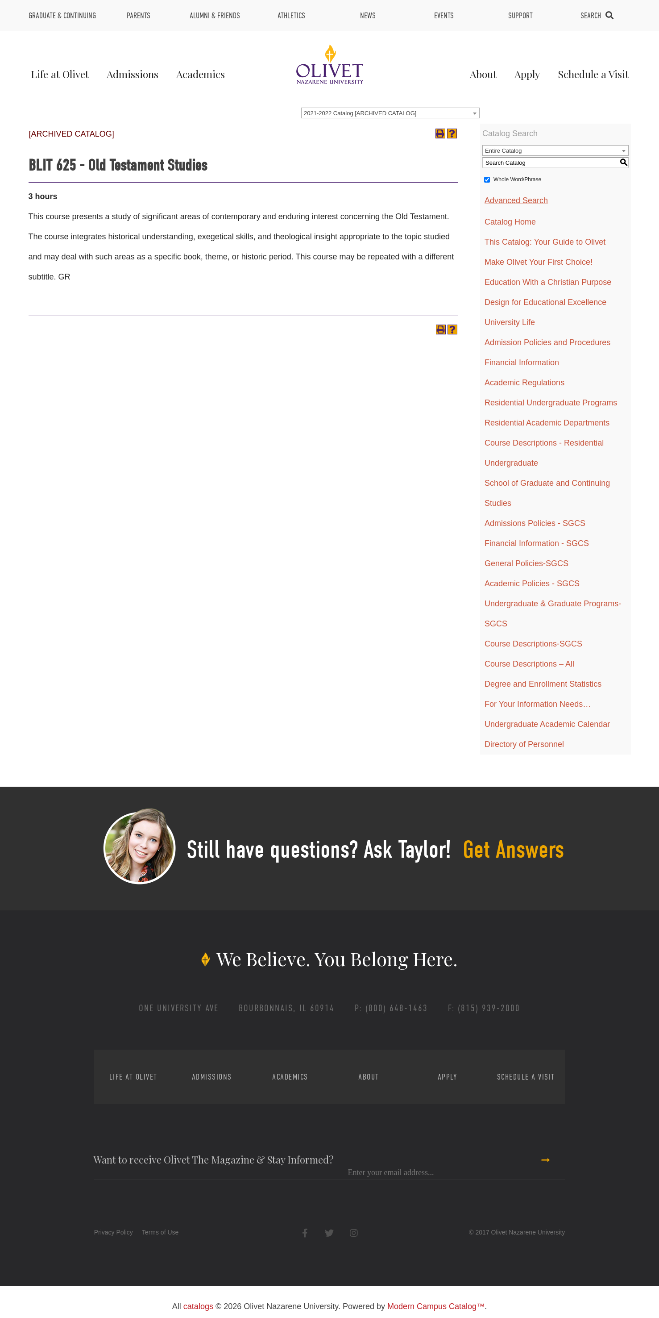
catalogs (198, 1306)
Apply (527, 74)
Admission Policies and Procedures (547, 342)
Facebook (305, 1233)
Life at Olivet (60, 74)
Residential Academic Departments (547, 422)
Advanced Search (516, 200)
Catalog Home (510, 221)
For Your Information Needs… (538, 704)
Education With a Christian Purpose (548, 282)
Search (590, 16)
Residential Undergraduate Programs (551, 402)
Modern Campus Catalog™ (436, 1306)
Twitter (329, 1233)
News (368, 16)
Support (520, 16)
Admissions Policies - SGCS (535, 523)
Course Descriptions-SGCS (533, 643)
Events (444, 16)
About (483, 74)
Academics (200, 74)
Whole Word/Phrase (517, 179)
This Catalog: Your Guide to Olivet (545, 242)
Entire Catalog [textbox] (503, 150)
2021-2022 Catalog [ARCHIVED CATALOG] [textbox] (360, 113)
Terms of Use (160, 1232)
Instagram (354, 1233)
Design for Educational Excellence (545, 302)
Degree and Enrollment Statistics (543, 684)
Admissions (132, 74)
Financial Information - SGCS (537, 543)
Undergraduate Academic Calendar (547, 724)
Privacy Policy (113, 1232)
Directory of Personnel (524, 744)
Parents (138, 16)
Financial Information (522, 362)
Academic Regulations (524, 382)
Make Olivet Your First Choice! (539, 262)
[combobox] (390, 113)
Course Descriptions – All (529, 663)
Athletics (291, 16)
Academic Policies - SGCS (532, 583)
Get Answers (513, 849)
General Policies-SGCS (526, 563)
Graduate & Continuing (62, 16)
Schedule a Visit (593, 74)
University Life (510, 322)
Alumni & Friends (215, 16)
